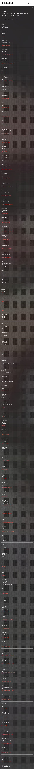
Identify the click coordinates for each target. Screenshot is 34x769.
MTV (2, 36)
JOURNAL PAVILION (6, 743)
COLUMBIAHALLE (5, 549)
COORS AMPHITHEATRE (7, 734)
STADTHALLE (4, 593)
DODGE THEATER (5, 142)
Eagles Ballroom (6, 248)
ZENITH (3, 407)
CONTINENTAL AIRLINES (7, 231)
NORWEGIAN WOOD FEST (7, 522)
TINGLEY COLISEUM (6, 133)
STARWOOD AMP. (5, 628)
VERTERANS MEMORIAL (7, 186)
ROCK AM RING (5, 434)
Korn (16, 19)
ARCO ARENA (4, 72)
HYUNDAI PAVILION (6, 761)
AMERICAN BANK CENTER (7, 690)
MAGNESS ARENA (5, 116)
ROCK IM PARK (5, 443)
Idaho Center (5, 107)
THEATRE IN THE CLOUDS (7, 80)
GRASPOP (3, 566)
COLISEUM (4, 125)
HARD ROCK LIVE (5, 178)
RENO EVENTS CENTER (7, 54)
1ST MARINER (4, 213)
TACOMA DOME (5, 98)
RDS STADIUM (4, 496)
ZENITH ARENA (5, 460)
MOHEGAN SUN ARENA (7, 204)
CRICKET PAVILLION (6, 195)
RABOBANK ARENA (5, 45)
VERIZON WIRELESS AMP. (7, 663)
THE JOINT (4, 151)
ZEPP (2, 292)
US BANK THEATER (6, 257)
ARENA (3, 425)
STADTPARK (4, 478)
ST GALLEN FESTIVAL (6, 610)
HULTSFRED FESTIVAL (6, 513)
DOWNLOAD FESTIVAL (6, 487)
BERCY (3, 575)
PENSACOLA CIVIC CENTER (8, 655)
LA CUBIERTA (4, 390)
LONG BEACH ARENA (6, 169)
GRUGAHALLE (4, 469)
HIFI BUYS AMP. (5, 637)
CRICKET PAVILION (6, 752)
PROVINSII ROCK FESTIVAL (8, 531)
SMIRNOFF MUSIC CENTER (8, 672)
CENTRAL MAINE (5, 222)
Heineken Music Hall (7, 504)
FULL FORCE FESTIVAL (7, 619)
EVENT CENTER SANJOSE (7, 63)
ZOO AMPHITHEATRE (6, 699)
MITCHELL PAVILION (6, 681)
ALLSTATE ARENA (5, 239)
